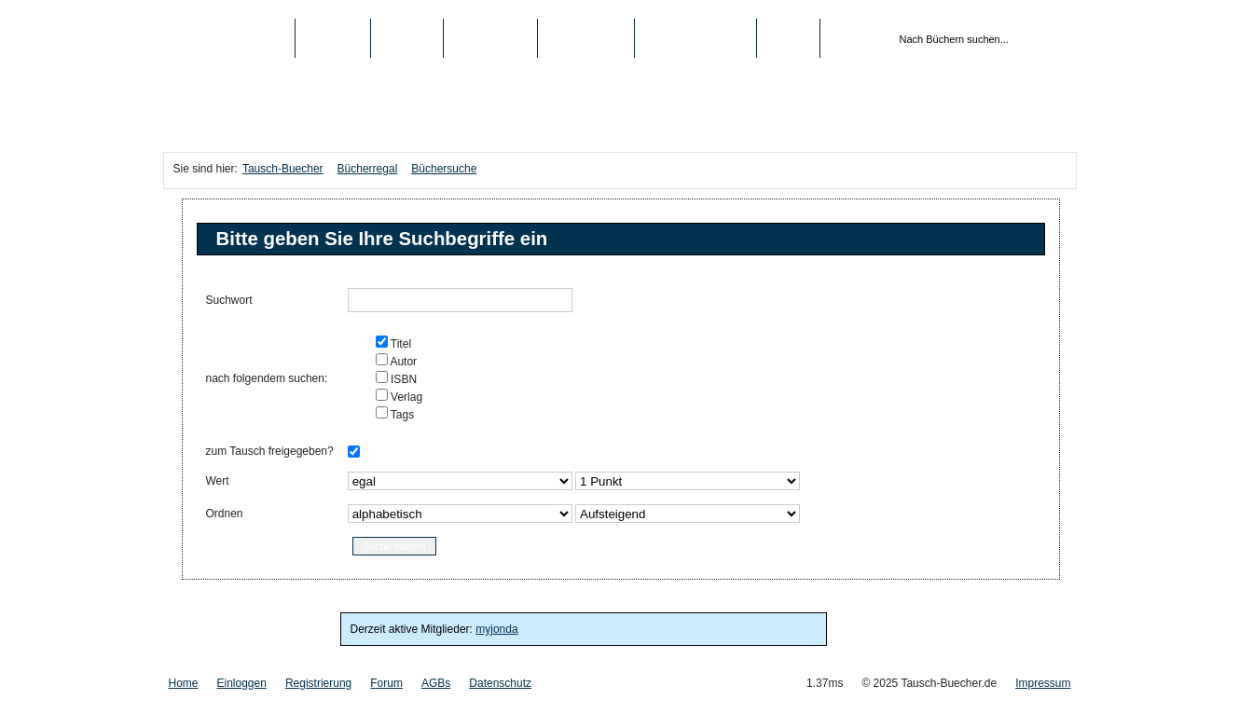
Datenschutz (500, 683)
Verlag (405, 397)
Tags (401, 414)
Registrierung (695, 38)
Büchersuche (443, 168)
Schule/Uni (586, 38)
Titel (399, 343)
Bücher (333, 38)
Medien (407, 38)
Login (788, 38)
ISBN (402, 379)
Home (184, 683)
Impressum (1042, 683)
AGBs (435, 683)
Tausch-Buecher (229, 38)
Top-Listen (490, 38)
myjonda (496, 629)
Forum (386, 683)
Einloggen (242, 683)
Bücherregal (367, 168)
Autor (402, 361)
